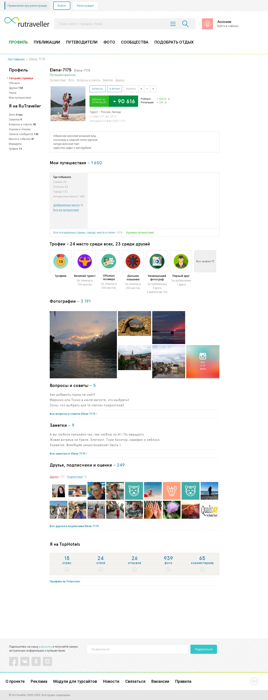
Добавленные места (66, 205)
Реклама (39, 681)
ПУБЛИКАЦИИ (47, 42)
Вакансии (160, 681)
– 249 (119, 465)
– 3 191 (84, 301)
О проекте (15, 681)
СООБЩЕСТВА (134, 42)
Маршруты (15, 143)
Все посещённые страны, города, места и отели (84, 232)
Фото (12, 114)
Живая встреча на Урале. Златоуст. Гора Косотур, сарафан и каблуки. (105, 439)
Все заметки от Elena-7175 (67, 453)
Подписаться (203, 649)
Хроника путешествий (140, 232)
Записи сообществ (21, 134)
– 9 (71, 425)
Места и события (19, 139)
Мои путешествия (20, 97)
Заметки (14, 119)
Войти (62, 5)
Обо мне (14, 83)
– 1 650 (94, 162)
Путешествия (58, 80)
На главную (16, 59)
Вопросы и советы (20, 124)
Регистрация (85, 5)
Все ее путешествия (66, 210)
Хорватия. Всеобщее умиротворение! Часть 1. (86, 444)
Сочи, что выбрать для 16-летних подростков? (87, 405)
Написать (97, 88)
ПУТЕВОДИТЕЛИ (81, 42)
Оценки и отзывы (20, 129)
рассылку (45, 646)
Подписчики (75, 477)
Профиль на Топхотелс (65, 581)
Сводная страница (21, 78)
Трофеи (13, 148)
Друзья (13, 88)
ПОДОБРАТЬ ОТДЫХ (174, 42)
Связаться (135, 681)
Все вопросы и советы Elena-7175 (72, 413)
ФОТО (109, 42)
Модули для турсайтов (75, 681)
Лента (12, 92)
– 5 (92, 385)
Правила (183, 681)
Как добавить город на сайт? (72, 394)
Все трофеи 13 (205, 261)
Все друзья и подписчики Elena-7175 (74, 526)
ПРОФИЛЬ (18, 42)
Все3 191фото (203, 365)
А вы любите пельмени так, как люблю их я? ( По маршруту (97, 434)
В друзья (115, 88)
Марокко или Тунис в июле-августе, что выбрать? (89, 399)
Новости (111, 681)
